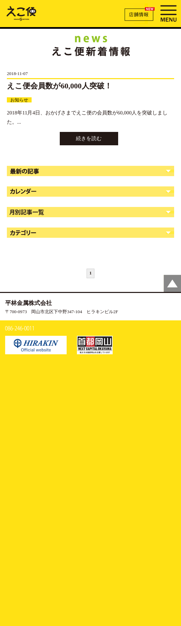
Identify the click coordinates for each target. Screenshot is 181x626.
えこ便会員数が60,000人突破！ (59, 86)
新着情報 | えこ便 (21, 13)
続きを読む (89, 138)
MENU (168, 12)
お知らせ (19, 99)
